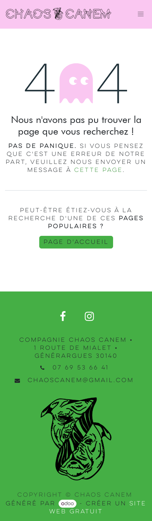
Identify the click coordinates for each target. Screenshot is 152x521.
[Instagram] (89, 316)
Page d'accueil (76, 242)
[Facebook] (63, 316)
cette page (98, 170)
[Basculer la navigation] (140, 14)
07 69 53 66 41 (81, 367)
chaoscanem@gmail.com (81, 380)
